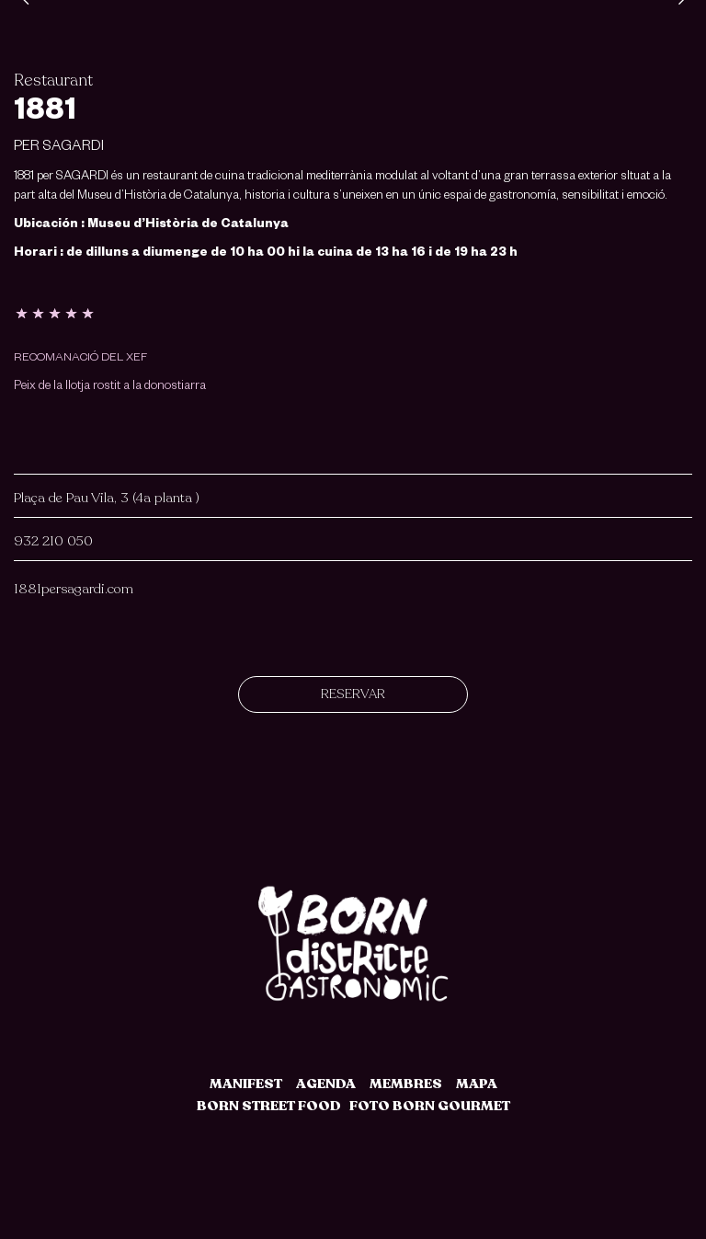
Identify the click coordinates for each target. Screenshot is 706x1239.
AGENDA (326, 1083)
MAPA (476, 1083)
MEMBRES (406, 1083)
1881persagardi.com (73, 588)
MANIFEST (246, 1083)
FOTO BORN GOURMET (429, 1105)
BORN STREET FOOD (269, 1105)
